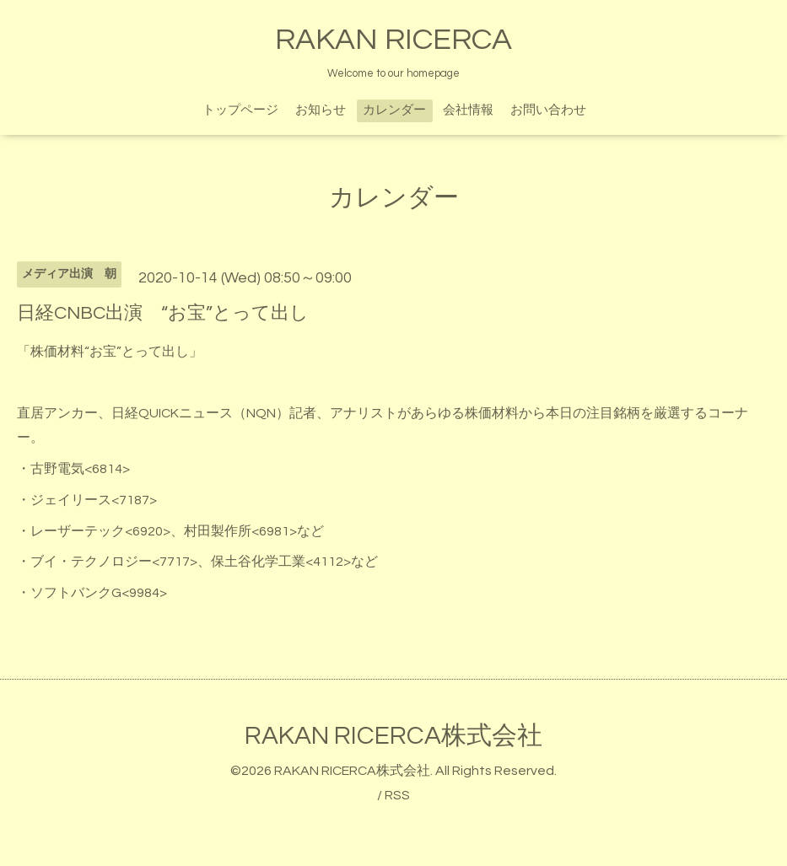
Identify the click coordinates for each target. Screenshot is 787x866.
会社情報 (468, 110)
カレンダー (394, 110)
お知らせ (320, 110)
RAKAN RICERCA (393, 40)
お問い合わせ (548, 110)
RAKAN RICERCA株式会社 (393, 736)
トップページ (240, 110)
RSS (397, 795)
